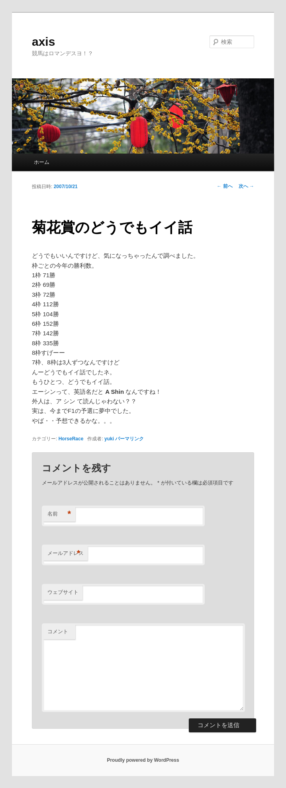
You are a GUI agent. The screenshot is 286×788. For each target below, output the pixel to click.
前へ (224, 186)
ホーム (41, 162)
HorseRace (71, 439)
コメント (57, 631)
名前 (59, 514)
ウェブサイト (62, 592)
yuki (109, 439)
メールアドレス (65, 553)
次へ (246, 186)
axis (43, 41)
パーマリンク (129, 439)
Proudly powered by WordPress (143, 760)
